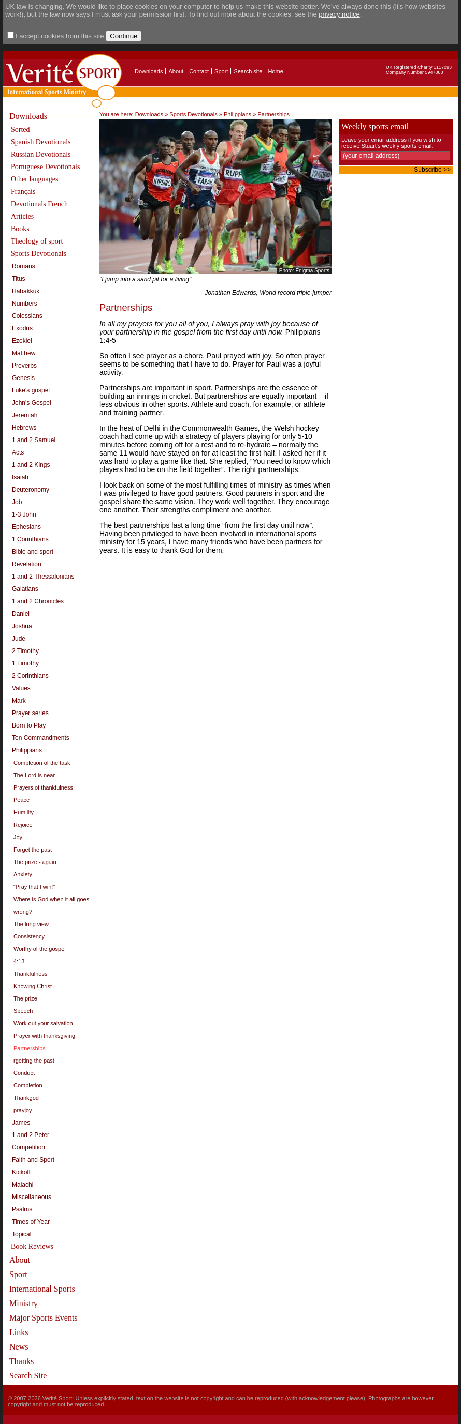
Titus (18, 278)
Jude (18, 638)
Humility (23, 812)
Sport (221, 71)
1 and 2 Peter (30, 1135)
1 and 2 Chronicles (38, 601)
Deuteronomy (30, 489)
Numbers (24, 303)
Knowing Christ (32, 986)
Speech (23, 1011)
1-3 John (24, 514)
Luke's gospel (31, 390)
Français (23, 191)
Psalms (22, 1209)
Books (20, 229)
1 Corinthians (30, 539)
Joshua (22, 626)
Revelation (26, 564)
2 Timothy (25, 651)
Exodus (22, 328)
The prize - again (34, 862)
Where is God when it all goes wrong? (51, 905)
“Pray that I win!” (34, 887)
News (18, 1346)
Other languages (34, 179)
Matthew (23, 353)
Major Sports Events (43, 1317)
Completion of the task (41, 763)
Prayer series (30, 713)
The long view (31, 924)
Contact (199, 71)
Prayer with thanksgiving (44, 1036)
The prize (25, 998)
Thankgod (26, 1098)
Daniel (21, 613)
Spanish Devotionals (41, 142)
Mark (19, 700)
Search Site (28, 1375)
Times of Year (31, 1221)
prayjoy (22, 1110)
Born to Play (29, 725)
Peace (21, 800)
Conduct (24, 1073)
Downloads (149, 71)
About (175, 71)
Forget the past (32, 849)
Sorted (20, 129)
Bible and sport (32, 551)
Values (21, 688)
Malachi (22, 1184)
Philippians (27, 750)
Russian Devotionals (41, 154)
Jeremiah (24, 415)
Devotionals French (39, 204)
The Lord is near (34, 775)
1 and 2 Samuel (33, 440)
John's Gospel (31, 402)
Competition (28, 1147)
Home (275, 71)
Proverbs (24, 365)
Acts (18, 452)
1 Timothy (25, 663)
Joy (17, 837)
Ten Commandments (40, 737)
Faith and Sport (33, 1159)
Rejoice (23, 825)
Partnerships (29, 1048)
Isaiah (20, 477)
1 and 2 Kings (31, 464)
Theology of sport (37, 241)
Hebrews (24, 427)
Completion (27, 1085)
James (21, 1122)
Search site (248, 71)
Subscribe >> (432, 169)
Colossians (27, 316)
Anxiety (22, 874)
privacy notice (339, 14)
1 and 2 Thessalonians (43, 576)
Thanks (21, 1361)
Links (18, 1332)
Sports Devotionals (38, 253)
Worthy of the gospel (39, 949)
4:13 (18, 961)
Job (17, 502)
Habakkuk (25, 291)
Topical (21, 1234)
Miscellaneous (31, 1197)
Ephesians (26, 527)
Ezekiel (22, 340)
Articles (22, 216)
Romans (23, 266)
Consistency (29, 936)
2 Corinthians (30, 675)
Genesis (23, 378)
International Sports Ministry (42, 1296)
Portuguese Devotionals (45, 167)
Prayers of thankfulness (43, 787)
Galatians (25, 589)
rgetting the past (33, 1060)
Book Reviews (32, 1246)
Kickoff (21, 1172)
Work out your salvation (43, 1023)
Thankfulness (30, 974)
